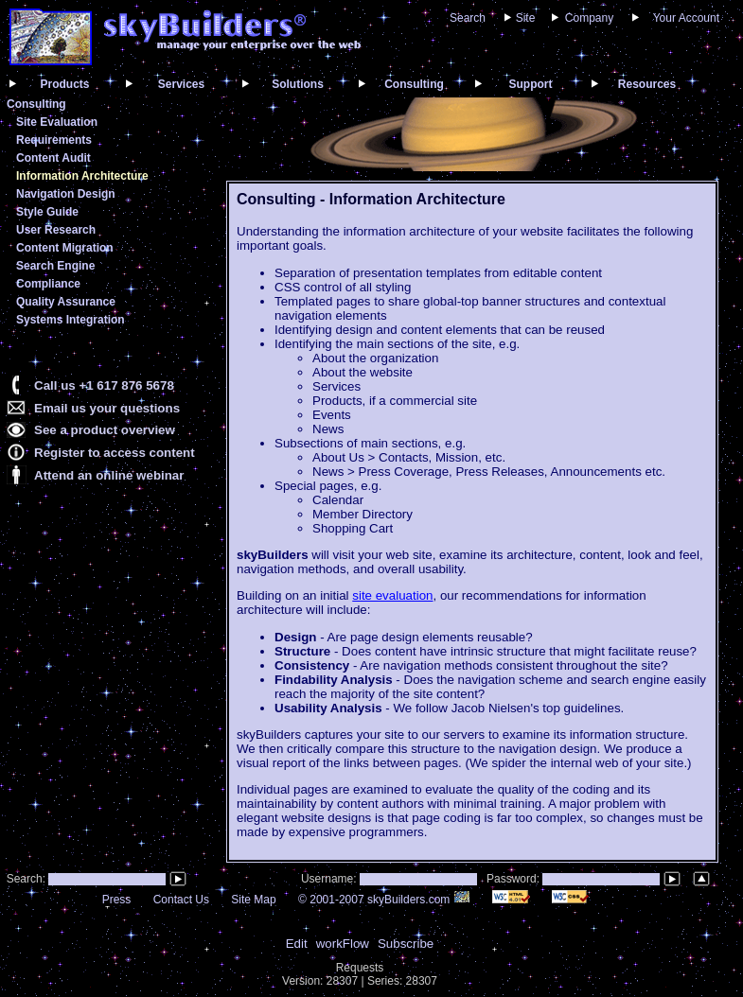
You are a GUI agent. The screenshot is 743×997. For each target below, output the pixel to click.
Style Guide (47, 212)
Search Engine (55, 265)
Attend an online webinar (109, 475)
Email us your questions (107, 408)
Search (468, 18)
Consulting (414, 84)
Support (531, 84)
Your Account (686, 18)
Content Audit (53, 158)
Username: (330, 878)
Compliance (48, 283)
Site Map (253, 899)
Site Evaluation (56, 122)
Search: (24, 878)
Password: (514, 878)
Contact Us (181, 899)
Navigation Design (65, 194)
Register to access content (114, 453)
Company (589, 18)
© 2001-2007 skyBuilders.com (384, 899)
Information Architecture (82, 176)
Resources (647, 84)
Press (117, 899)
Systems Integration (70, 319)
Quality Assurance (65, 301)
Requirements (54, 140)
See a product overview (104, 430)
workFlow (342, 943)
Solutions (298, 84)
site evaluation (392, 595)
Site (526, 18)
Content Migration (65, 247)
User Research (56, 229)
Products (64, 84)
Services (181, 84)
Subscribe (405, 943)
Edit (297, 943)
